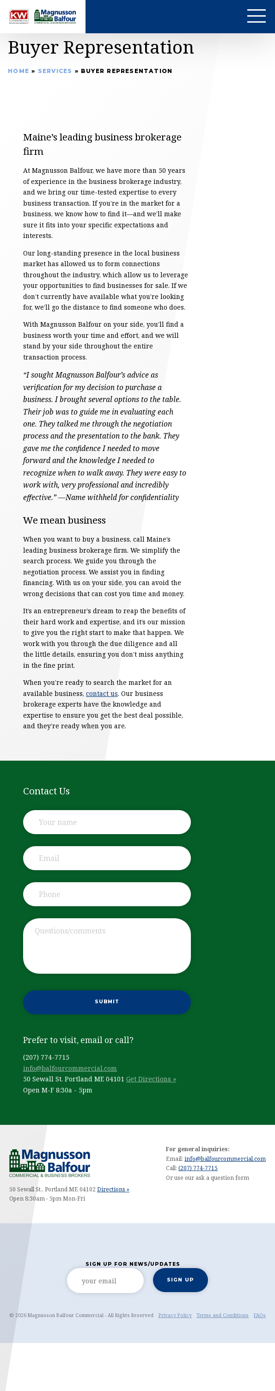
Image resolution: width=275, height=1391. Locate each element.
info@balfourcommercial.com (70, 1068)
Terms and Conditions (222, 1315)
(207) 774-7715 (198, 1168)
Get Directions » (151, 1078)
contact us (102, 693)
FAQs (260, 1315)
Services (55, 70)
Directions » (113, 1189)
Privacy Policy (175, 1315)
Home (18, 70)
